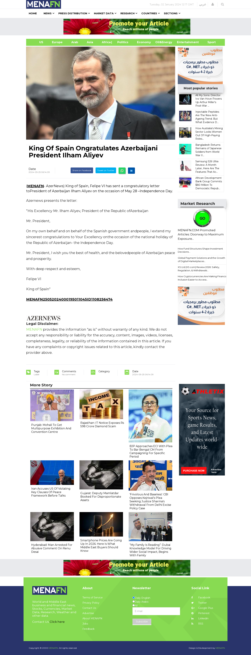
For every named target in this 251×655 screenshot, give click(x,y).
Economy (144, 42)
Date (32, 169)
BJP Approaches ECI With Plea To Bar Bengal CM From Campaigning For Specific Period (151, 451)
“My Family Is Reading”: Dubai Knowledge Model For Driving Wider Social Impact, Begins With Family (150, 550)
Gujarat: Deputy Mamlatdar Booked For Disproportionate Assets (100, 497)
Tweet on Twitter (105, 170)
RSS (197, 623)
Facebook (200, 597)
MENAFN (35, 186)
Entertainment (182, 42)
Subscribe (142, 621)
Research (127, 13)
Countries (149, 13)
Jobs (85, 623)
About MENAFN (92, 618)
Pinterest (200, 613)
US (37, 42)
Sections (171, 13)
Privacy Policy (90, 602)
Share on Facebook (81, 170)
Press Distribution (72, 13)
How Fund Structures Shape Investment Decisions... (200, 250)
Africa (105, 42)
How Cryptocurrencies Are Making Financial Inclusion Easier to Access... (202, 278)
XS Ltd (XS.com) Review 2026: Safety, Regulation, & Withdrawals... (199, 269)
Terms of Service (92, 597)
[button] (212, 4)
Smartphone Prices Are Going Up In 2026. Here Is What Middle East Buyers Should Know (101, 545)
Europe (57, 42)
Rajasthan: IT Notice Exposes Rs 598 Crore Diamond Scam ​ (102, 424)
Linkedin (199, 618)
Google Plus (202, 608)
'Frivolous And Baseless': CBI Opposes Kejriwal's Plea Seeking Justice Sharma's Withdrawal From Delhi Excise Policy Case (150, 501)
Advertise (88, 613)
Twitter (199, 602)
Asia (89, 42)
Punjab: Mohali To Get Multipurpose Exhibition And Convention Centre (51, 428)
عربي (202, 4)
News (48, 13)
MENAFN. (53, 648)
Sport (209, 42)
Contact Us (89, 608)
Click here (57, 621)
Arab (74, 42)
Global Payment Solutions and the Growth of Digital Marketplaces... (201, 259)
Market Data (104, 13)
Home (33, 13)
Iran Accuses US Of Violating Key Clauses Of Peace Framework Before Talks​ (50, 492)
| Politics (122, 42)
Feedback (88, 628)
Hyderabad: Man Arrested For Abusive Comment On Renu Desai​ (51, 548)
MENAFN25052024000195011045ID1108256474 (69, 299)
